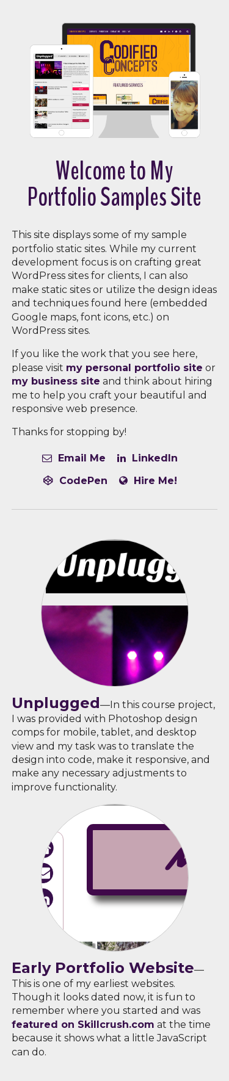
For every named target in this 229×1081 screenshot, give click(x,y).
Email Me (74, 458)
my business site (56, 381)
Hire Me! (148, 480)
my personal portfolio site (134, 368)
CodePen (75, 480)
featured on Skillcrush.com (83, 1024)
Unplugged (56, 703)
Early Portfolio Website (103, 968)
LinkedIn (147, 458)
